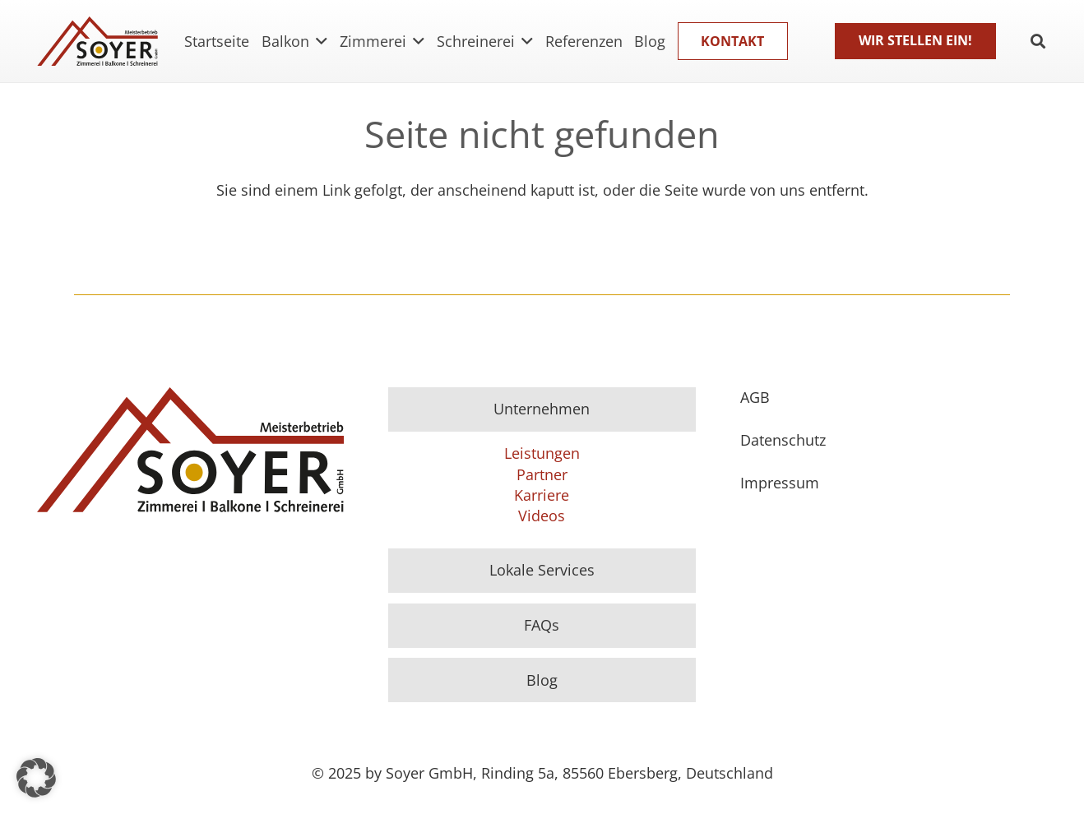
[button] (36, 778)
